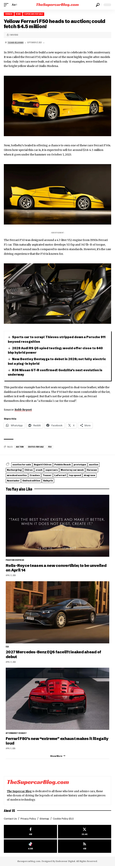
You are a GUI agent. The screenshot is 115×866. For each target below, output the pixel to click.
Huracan (92, 470)
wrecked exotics (17, 475)
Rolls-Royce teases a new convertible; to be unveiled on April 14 (56, 567)
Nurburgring (14, 470)
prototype (80, 464)
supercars (51, 470)
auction (20, 446)
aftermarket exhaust (16, 733)
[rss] (84, 846)
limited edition (31, 480)
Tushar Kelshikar (15, 42)
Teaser (47, 475)
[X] (84, 831)
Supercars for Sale (33, 14)
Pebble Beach (62, 464)
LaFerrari (60, 475)
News (18, 14)
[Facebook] (30, 831)
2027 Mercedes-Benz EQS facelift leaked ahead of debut (53, 654)
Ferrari (8, 14)
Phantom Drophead (15, 560)
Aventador (13, 480)
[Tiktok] (30, 846)
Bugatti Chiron (42, 464)
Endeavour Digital (65, 861)
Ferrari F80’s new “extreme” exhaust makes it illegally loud (57, 741)
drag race (89, 475)
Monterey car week (72, 470)
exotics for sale (36, 446)
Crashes (35, 475)
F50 (49, 446)
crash (39, 470)
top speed (75, 475)
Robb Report (23, 409)
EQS (7, 646)
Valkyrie (48, 480)
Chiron (28, 470)
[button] (7, 4)
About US (9, 810)
